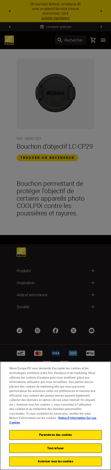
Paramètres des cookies (55, 435)
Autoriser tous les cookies (55, 461)
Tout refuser (55, 448)
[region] (55, 416)
